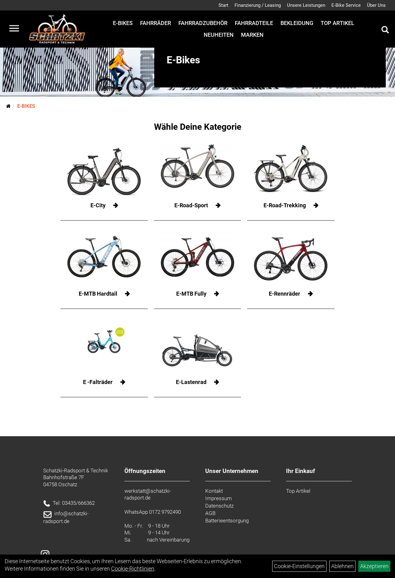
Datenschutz (219, 506)
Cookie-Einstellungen (299, 566)
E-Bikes (123, 23)
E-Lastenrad (191, 382)
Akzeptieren (374, 566)
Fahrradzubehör (202, 23)
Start (223, 5)
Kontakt (214, 491)
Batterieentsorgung (227, 520)
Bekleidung (297, 23)
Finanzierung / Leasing (258, 5)
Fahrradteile (254, 23)
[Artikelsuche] (385, 30)
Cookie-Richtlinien (132, 568)
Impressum (218, 498)
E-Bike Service (346, 5)
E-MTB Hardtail (98, 293)
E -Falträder (98, 382)
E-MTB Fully (191, 293)
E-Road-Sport (191, 205)
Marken (252, 35)
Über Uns (376, 5)
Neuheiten (219, 35)
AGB (210, 513)
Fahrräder (155, 23)
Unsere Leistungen (306, 5)
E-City (98, 205)
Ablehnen (342, 566)
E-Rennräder (284, 293)
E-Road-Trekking (285, 205)
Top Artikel (337, 23)
